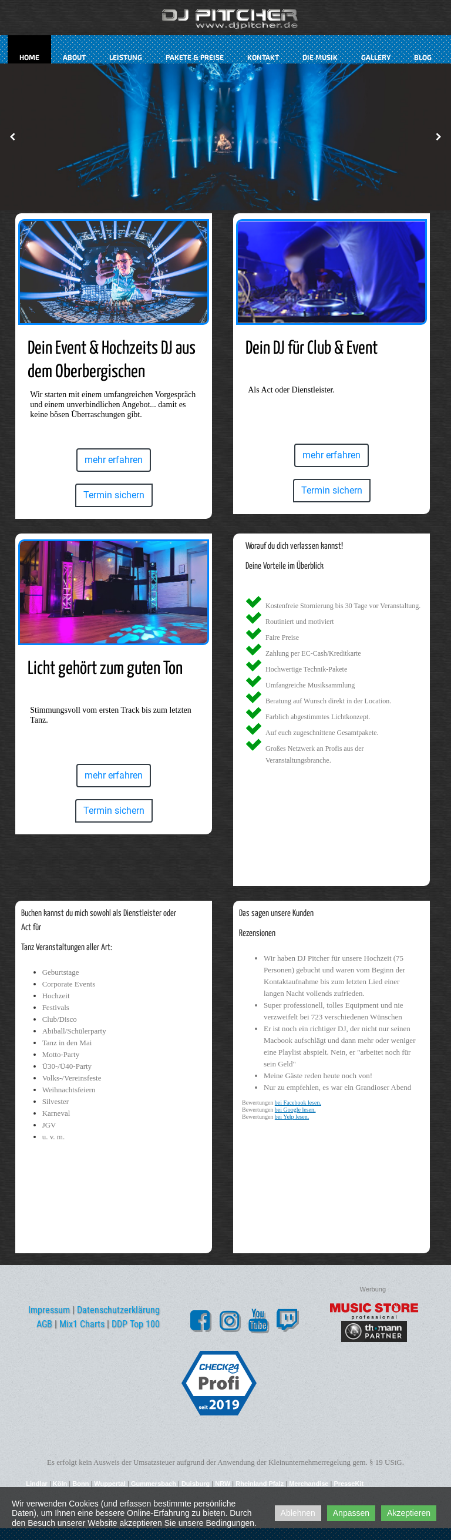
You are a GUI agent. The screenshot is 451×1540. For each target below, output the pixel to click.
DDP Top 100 (136, 1324)
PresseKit (349, 1483)
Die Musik (320, 57)
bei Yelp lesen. (292, 1116)
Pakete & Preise (195, 57)
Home (29, 57)
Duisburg (195, 1483)
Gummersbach (153, 1483)
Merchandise (308, 1483)
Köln (60, 1483)
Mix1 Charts (82, 1324)
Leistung (125, 57)
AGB (44, 1324)
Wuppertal (110, 1483)
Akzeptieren (408, 1513)
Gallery (376, 57)
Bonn (80, 1483)
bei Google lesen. (295, 1109)
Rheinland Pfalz (259, 1483)
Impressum (49, 1310)
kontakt (263, 57)
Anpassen (351, 1513)
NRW (222, 1483)
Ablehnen (298, 1513)
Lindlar (37, 1483)
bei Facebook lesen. (298, 1102)
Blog (423, 57)
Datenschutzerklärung (118, 1310)
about (74, 57)
